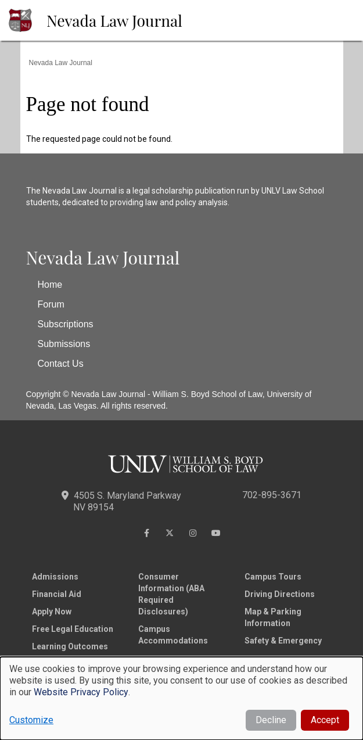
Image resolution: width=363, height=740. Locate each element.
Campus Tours (273, 576)
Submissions (64, 344)
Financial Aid (56, 594)
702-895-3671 (271, 495)
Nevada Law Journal (114, 20)
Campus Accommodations (173, 634)
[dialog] (181, 698)
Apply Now (51, 611)
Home (50, 284)
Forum (51, 304)
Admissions (55, 576)
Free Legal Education (72, 629)
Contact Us (61, 364)
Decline (271, 719)
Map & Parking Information (273, 617)
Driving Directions (280, 594)
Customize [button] (31, 719)
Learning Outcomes (70, 646)
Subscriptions (66, 324)
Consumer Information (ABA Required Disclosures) (171, 594)
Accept (325, 719)
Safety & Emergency (283, 640)
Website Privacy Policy (81, 692)
